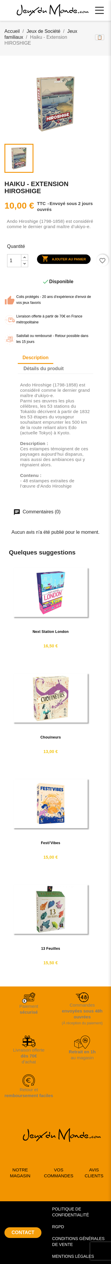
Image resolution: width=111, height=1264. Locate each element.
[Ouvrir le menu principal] (99, 10)
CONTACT (23, 1232)
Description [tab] (35, 357)
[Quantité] (14, 260)
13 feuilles (50, 949)
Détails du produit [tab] (43, 368)
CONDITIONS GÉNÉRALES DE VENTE (78, 1241)
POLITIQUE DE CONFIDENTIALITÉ (70, 1212)
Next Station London (51, 632)
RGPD (58, 1226)
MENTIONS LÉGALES (73, 1256)
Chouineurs (50, 737)
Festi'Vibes (50, 843)
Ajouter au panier (64, 259)
